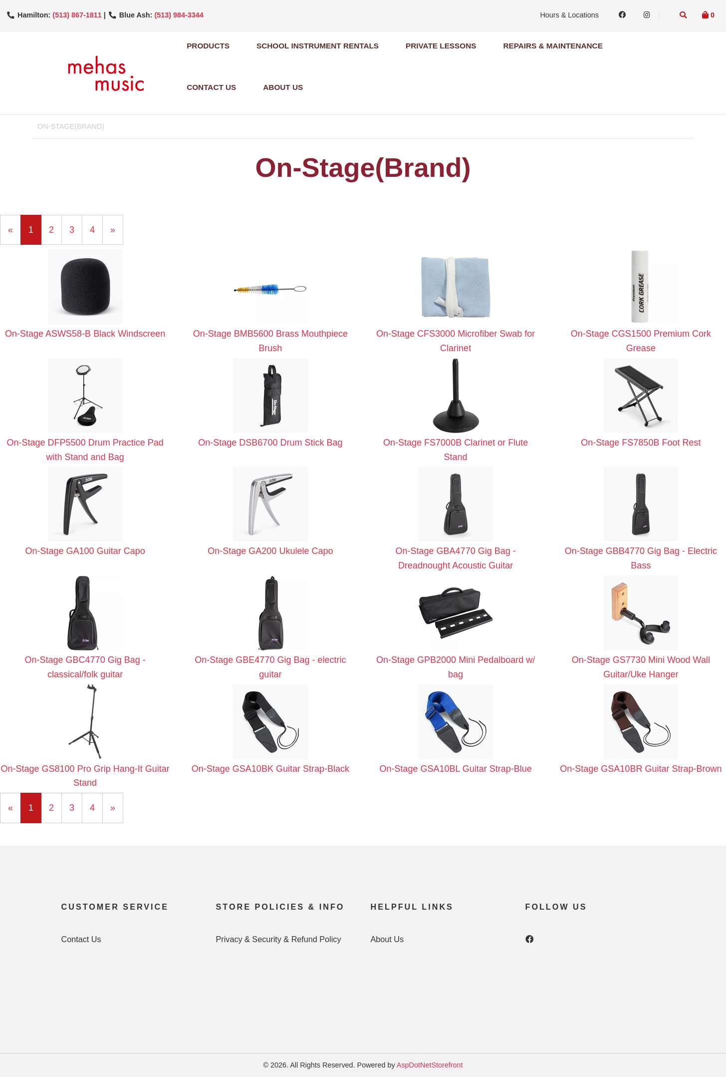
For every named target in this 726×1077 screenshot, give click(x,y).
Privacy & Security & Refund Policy (278, 939)
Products (208, 45)
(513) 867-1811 (76, 15)
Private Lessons (441, 45)
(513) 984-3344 (178, 15)
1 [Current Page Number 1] (34, 234)
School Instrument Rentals (317, 45)
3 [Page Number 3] (75, 229)
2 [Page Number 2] (55, 229)
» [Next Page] (116, 234)
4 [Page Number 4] (96, 229)
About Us (283, 87)
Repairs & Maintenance (552, 45)
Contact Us (211, 87)
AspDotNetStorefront (430, 1065)
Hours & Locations (569, 15)
